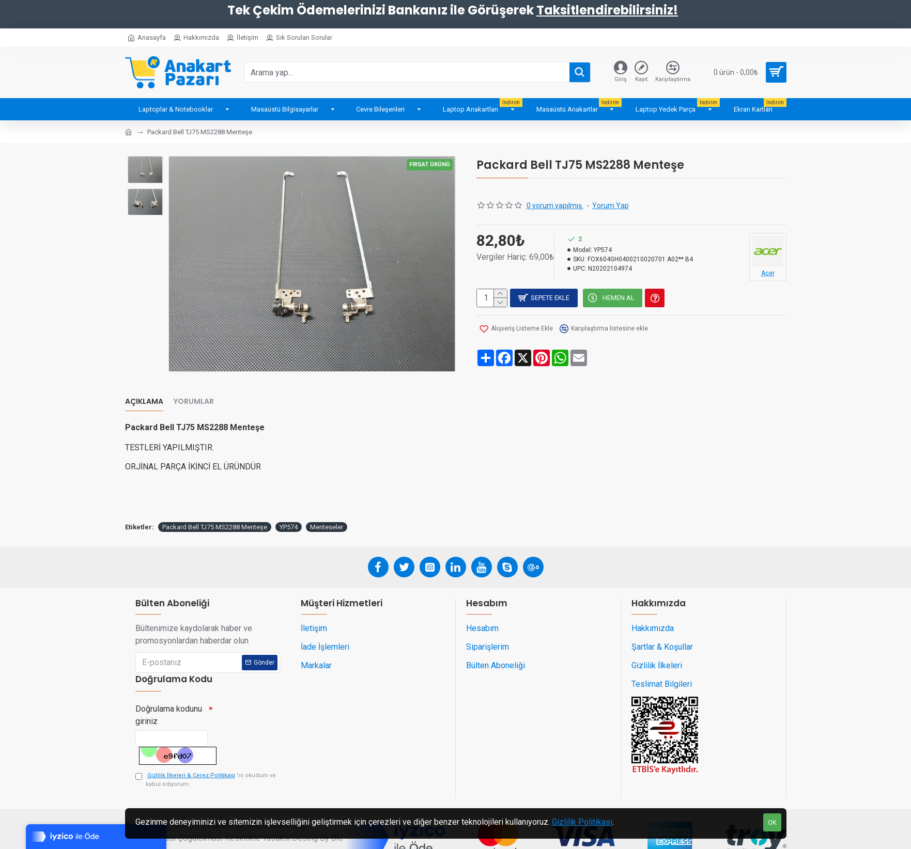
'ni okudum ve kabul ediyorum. (205, 764)
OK (772, 822)
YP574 (289, 503)
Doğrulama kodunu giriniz (168, 694)
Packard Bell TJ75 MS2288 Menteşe (214, 503)
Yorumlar (194, 390)
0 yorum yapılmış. (555, 205)
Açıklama (144, 390)
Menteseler (326, 503)
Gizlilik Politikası (582, 822)
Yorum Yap (610, 205)
